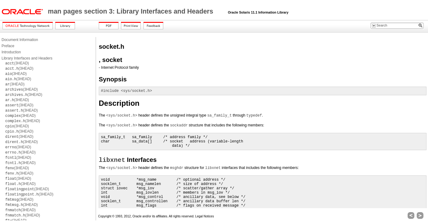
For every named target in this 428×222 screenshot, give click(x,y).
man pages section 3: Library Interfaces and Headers (131, 11)
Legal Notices (204, 216)
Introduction (11, 52)
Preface (8, 46)
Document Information (20, 40)
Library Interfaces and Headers (27, 58)
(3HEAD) (17, 63)
